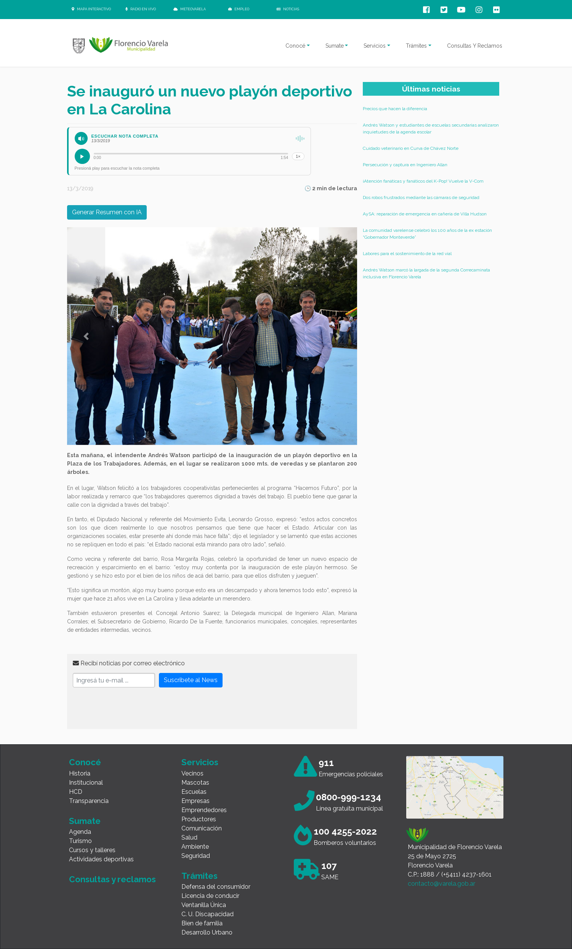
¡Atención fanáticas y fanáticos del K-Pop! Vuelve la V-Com (423, 181)
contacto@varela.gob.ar (441, 883)
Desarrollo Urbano (206, 932)
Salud (189, 837)
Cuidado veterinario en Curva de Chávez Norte (410, 148)
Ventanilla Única (203, 905)
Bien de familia (202, 923)
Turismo (80, 841)
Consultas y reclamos (112, 879)
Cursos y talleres (92, 850)
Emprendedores (204, 810)
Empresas (195, 800)
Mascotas (195, 782)
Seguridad (195, 855)
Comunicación (201, 828)
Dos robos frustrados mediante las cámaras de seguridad (421, 197)
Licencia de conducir (210, 895)
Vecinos (192, 773)
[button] (86, 336)
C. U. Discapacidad (207, 914)
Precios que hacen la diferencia (395, 108)
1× (298, 156)
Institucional (86, 782)
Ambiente (195, 846)
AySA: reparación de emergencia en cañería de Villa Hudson (425, 214)
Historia (79, 773)
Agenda (80, 831)
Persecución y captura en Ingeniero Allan (405, 164)
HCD (75, 791)
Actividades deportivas (101, 859)
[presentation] (131, 708)
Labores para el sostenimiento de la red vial (407, 253)
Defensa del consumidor (215, 886)
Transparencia (89, 800)
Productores (198, 819)
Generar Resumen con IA (107, 212)
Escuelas (194, 791)
